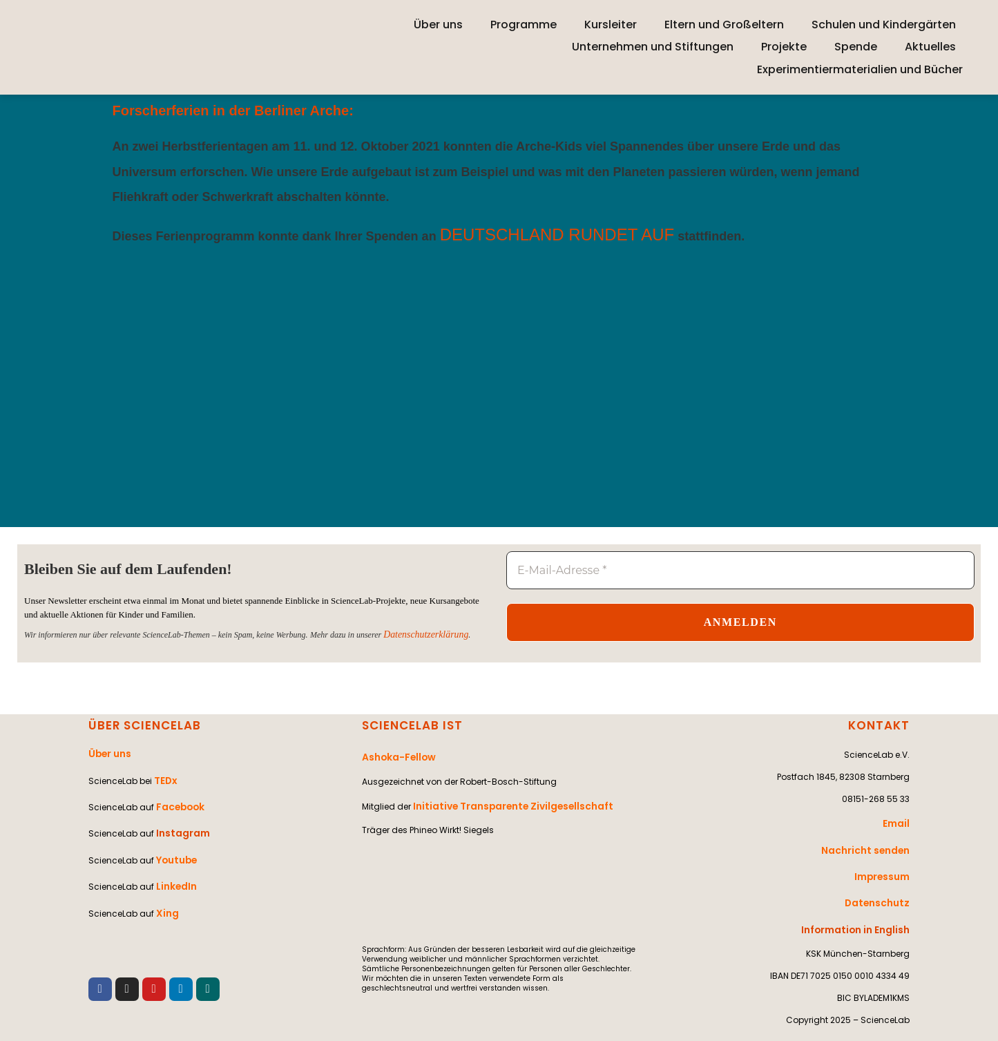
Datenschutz (881, 888)
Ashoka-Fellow (395, 755)
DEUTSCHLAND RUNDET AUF (559, 234)
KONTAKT (881, 726)
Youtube (175, 840)
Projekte (784, 47)
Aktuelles (930, 47)
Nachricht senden (870, 844)
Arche (329, 110)
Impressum (885, 866)
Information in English (861, 910)
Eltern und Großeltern (724, 24)
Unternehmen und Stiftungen (652, 47)
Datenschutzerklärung (420, 635)
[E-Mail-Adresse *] (740, 570)
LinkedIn (174, 862)
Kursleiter (610, 24)
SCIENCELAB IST (409, 726)
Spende (855, 47)
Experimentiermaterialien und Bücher (860, 69)
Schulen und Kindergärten (884, 24)
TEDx (164, 774)
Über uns (438, 24)
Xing (165, 884)
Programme (523, 24)
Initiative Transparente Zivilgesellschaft (503, 799)
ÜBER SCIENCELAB (141, 726)
